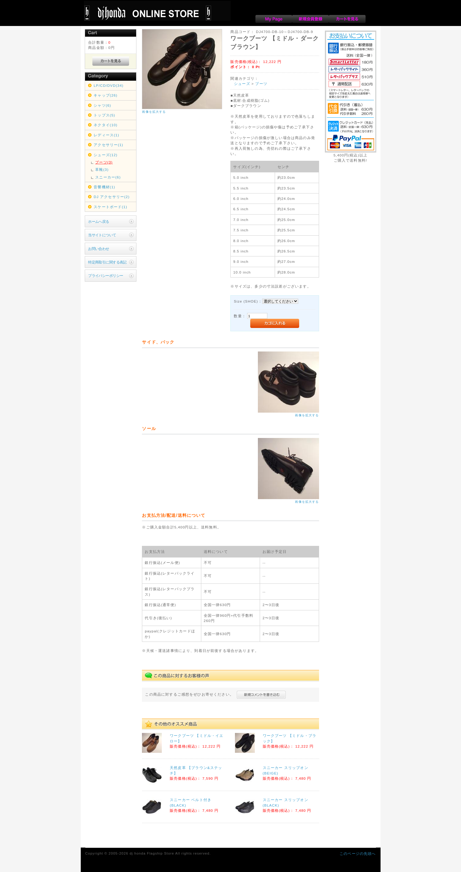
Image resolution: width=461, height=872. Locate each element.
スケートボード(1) (110, 207)
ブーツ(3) (104, 162)
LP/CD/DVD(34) (109, 85)
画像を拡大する (154, 111)
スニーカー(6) (108, 177)
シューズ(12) (105, 155)
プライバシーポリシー (105, 276)
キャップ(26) (105, 95)
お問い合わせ (98, 249)
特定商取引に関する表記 (107, 262)
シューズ (242, 84)
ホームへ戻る (98, 221)
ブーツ (261, 84)
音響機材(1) (104, 187)
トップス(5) (104, 115)
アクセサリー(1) (108, 145)
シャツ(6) (102, 105)
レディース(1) (106, 135)
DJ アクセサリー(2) (111, 197)
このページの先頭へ (358, 853)
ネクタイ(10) (105, 125)
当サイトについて (102, 235)
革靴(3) (102, 169)
